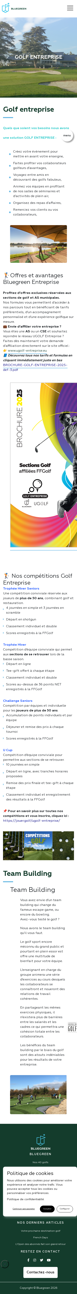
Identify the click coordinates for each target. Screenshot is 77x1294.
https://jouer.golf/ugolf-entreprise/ (31, 821)
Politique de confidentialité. (26, 1199)
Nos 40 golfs (40, 1162)
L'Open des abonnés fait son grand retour (41, 1244)
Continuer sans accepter (24, 1209)
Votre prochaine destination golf (40, 1231)
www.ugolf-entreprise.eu (27, 350)
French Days (40, 1237)
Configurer (65, 1209)
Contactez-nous (40, 1272)
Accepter (47, 1209)
